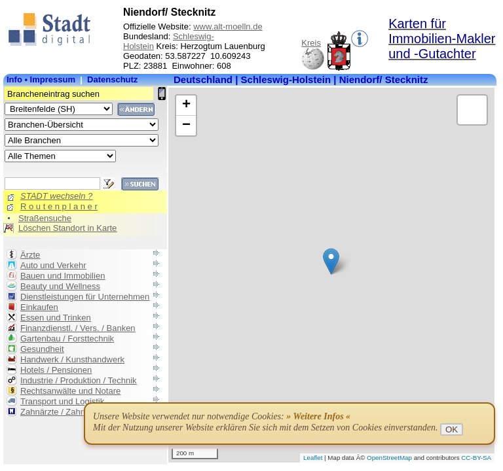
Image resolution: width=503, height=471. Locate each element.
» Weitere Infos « (318, 416)
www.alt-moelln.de (228, 26)
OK (451, 429)
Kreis (311, 43)
